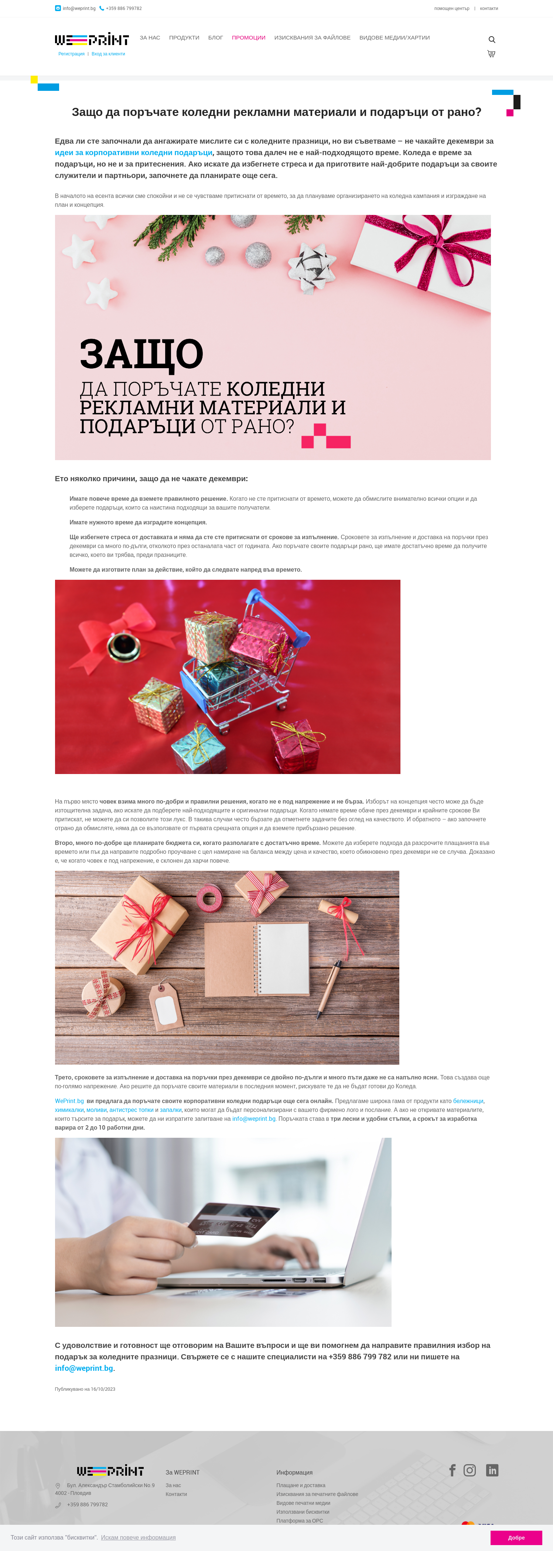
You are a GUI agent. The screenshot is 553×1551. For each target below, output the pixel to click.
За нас (150, 37)
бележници (468, 1101)
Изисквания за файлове (312, 37)
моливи (96, 1110)
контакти (489, 8)
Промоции (249, 37)
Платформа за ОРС (300, 1520)
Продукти (184, 37)
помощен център (452, 8)
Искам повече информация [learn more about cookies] (138, 1537)
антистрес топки (131, 1110)
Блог (215, 37)
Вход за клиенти (108, 54)
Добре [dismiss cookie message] (516, 1538)
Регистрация (71, 54)
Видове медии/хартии (394, 37)
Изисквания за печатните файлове (317, 1493)
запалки (171, 1110)
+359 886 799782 (120, 8)
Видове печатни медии (304, 1502)
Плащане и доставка (301, 1485)
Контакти (176, 1493)
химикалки (69, 1110)
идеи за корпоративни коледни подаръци (134, 152)
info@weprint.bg (75, 8)
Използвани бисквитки (303, 1511)
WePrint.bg (69, 1101)
